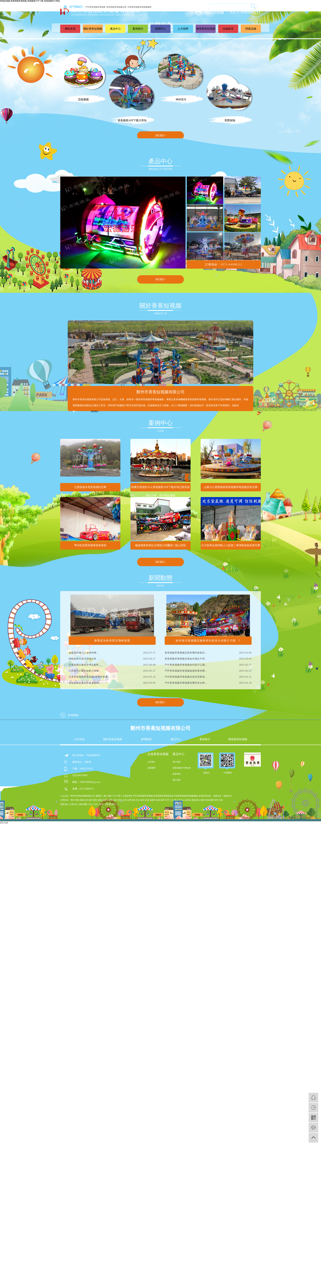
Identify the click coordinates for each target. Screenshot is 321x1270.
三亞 (172, 800)
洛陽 (100, 800)
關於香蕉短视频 (92, 28)
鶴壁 (203, 800)
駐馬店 (188, 800)
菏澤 (167, 800)
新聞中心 (160, 28)
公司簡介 (151, 762)
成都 (104, 800)
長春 (207, 800)
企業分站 (74, 804)
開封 (95, 800)
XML (95, 804)
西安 (120, 800)
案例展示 (138, 28)
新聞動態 (146, 739)
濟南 (77, 800)
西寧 (216, 800)
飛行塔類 (177, 780)
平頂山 (182, 800)
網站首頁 (70, 28)
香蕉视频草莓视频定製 (163, 796)
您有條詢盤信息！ (108, 804)
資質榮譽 (151, 768)
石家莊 (110, 800)
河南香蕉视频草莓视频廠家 (186, 796)
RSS (90, 804)
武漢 (147, 800)
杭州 (86, 800)
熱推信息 (64, 804)
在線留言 (228, 28)
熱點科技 (228, 796)
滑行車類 (177, 762)
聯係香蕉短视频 (205, 28)
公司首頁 (79, 739)
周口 (176, 800)
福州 (142, 800)
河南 (221, 800)
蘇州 (91, 800)
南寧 (162, 800)
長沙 (138, 800)
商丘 (198, 800)
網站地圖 (83, 804)
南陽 (82, 800)
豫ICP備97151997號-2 (112, 796)
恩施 (194, 800)
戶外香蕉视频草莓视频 (143, 796)
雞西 (212, 800)
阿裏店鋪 (250, 28)
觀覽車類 (177, 774)
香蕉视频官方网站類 (182, 768)
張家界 (152, 800)
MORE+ (160, 135)
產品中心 (115, 28)
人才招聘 (183, 28)
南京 (115, 800)
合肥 (129, 800)
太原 (124, 800)
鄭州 (73, 800)
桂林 (158, 800)
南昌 (133, 800)
